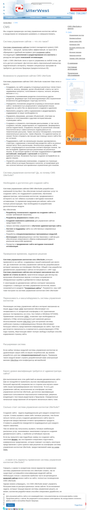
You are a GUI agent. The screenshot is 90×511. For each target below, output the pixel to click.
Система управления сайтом (16, 47)
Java (10, 309)
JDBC (26, 316)
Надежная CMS (74, 44)
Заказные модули (75, 55)
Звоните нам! (78, 9)
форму (15, 439)
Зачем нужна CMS (75, 41)
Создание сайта (11, 17)
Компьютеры (51, 17)
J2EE (21, 309)
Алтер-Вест (7, 23)
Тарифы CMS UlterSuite (77, 58)
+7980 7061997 (77, 13)
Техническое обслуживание (74, 74)
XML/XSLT (27, 322)
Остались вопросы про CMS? (77, 48)
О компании (65, 17)
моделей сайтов (10, 478)
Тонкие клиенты (36, 17)
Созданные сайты (33, 288)
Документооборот (75, 38)
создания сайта (43, 52)
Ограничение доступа (76, 35)
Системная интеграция (72, 68)
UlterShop (14, 360)
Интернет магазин (75, 52)
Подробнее (78, 505)
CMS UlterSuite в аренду (74, 27)
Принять (10, 505)
